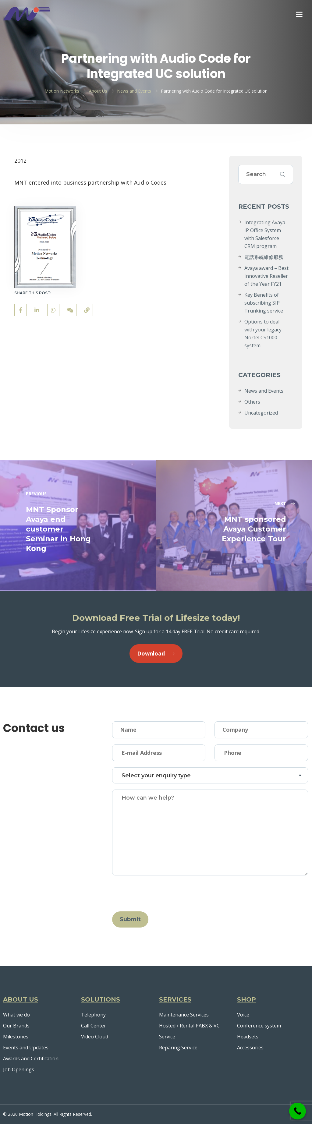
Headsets (247, 1036)
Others (252, 401)
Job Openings (18, 1069)
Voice (243, 1014)
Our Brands (16, 1025)
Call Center (93, 1025)
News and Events (263, 390)
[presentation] (158, 893)
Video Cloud (94, 1036)
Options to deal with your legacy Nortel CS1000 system (263, 333)
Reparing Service (178, 1047)
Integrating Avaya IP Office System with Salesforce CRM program (264, 234)
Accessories (250, 1047)
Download (156, 653)
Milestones (15, 1036)
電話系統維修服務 (263, 257)
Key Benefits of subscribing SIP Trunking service (263, 303)
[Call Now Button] (297, 1111)
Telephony (93, 1014)
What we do (16, 1014)
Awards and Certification (30, 1058)
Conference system (259, 1025)
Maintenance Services (184, 1014)
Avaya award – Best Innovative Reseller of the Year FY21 (266, 276)
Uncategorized (261, 412)
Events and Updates (25, 1047)
